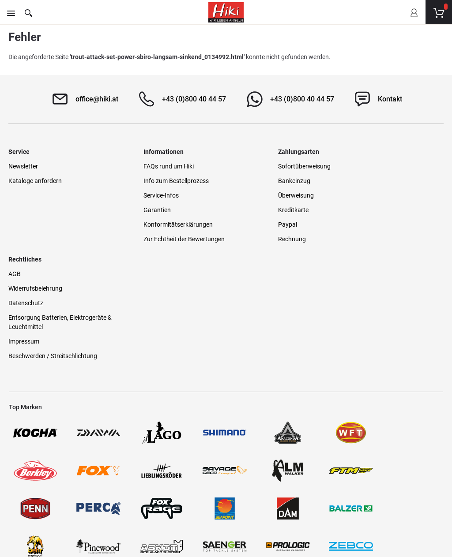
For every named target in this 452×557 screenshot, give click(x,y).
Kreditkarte (246, 209)
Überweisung (249, 195)
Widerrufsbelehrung (369, 180)
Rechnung (245, 239)
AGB (349, 166)
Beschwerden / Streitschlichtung (387, 248)
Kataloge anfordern (35, 180)
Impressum (358, 233)
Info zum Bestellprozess (152, 180)
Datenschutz (360, 195)
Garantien (133, 209)
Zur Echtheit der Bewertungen (160, 239)
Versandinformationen (110, 518)
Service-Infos (137, 195)
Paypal (240, 224)
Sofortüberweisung (257, 166)
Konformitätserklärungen (154, 224)
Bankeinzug (247, 180)
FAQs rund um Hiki (145, 166)
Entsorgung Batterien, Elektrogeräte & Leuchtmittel (392, 214)
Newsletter (23, 166)
